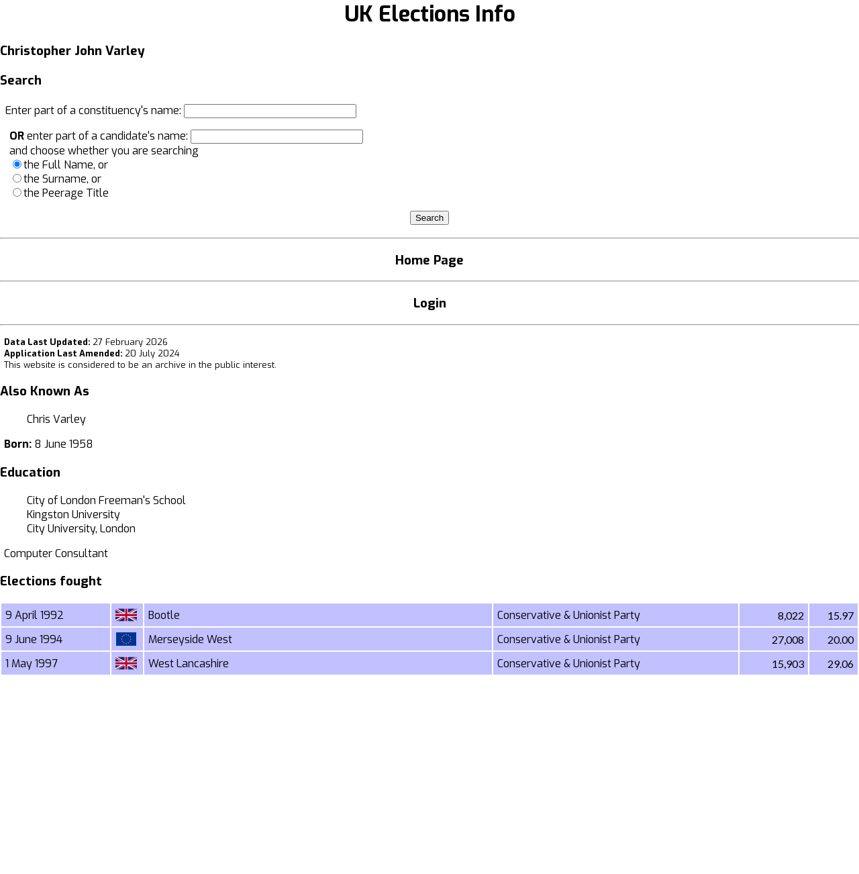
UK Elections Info (429, 14)
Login (429, 303)
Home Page (429, 260)
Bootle (164, 615)
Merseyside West (190, 639)
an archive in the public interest (208, 365)
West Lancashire (188, 664)
